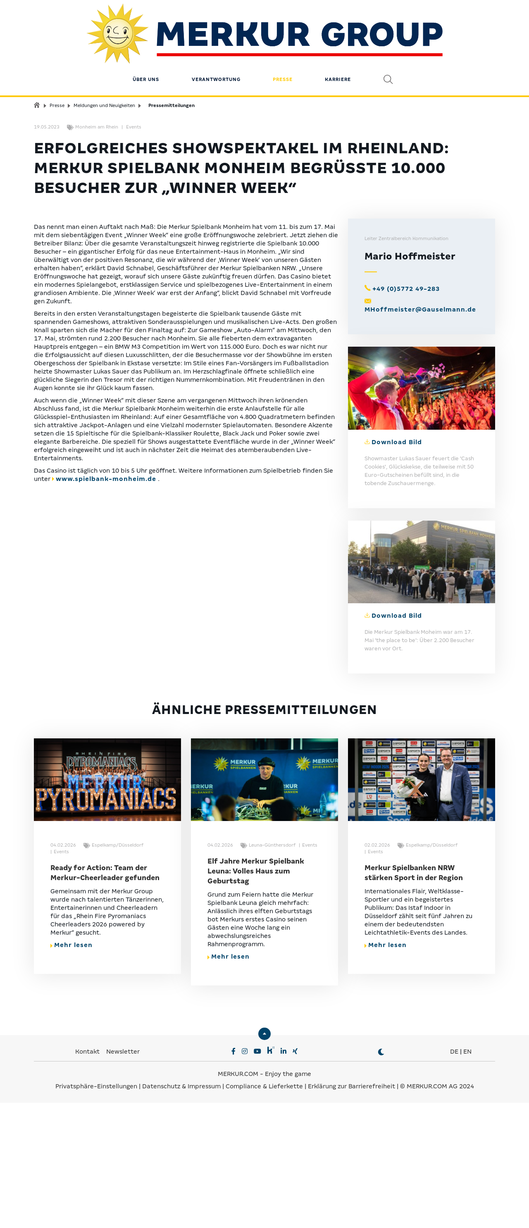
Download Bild (397, 567)
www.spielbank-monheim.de (106, 604)
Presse (283, 55)
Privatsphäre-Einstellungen (96, 1211)
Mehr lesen (71, 1070)
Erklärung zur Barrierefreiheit (351, 1211)
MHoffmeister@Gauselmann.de (420, 434)
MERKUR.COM (238, 1199)
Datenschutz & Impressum (182, 1211)
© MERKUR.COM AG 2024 (437, 1211)
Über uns (146, 55)
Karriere (338, 55)
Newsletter (123, 1176)
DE (454, 1176)
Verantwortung (216, 55)
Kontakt (88, 1176)
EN (467, 1176)
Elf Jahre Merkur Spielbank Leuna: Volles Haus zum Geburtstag (255, 996)
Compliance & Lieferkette (265, 1211)
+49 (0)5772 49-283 (406, 414)
